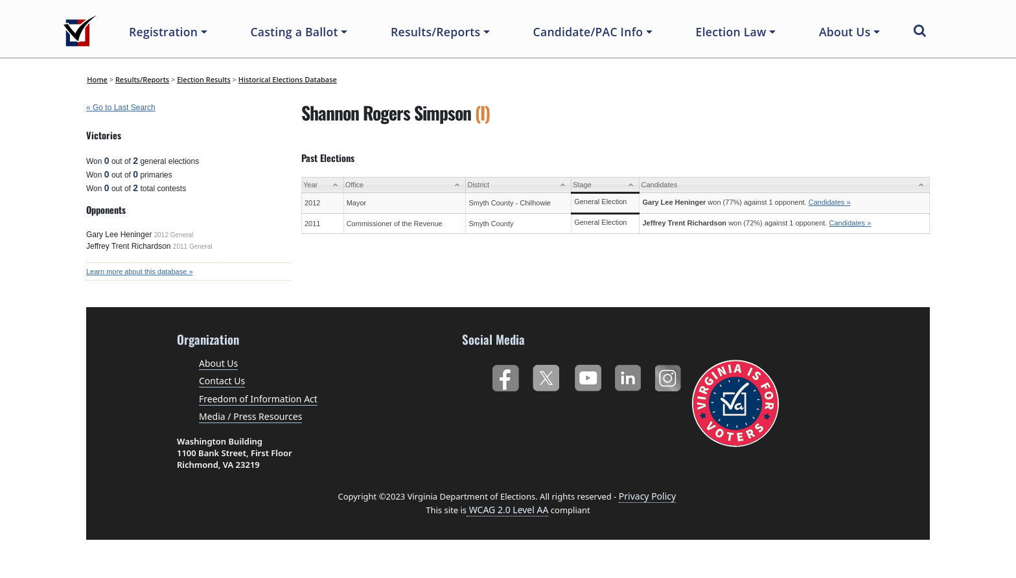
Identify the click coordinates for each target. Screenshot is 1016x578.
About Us (218, 363)
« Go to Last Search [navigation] (121, 107)
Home (97, 79)
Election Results (204, 79)
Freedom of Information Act (258, 399)
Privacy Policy (647, 496)
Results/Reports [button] (435, 32)
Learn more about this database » (139, 271)
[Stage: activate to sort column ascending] (606, 185)
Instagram (669, 375)
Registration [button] (163, 32)
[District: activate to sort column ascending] (519, 185)
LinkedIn (628, 375)
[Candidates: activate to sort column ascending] (785, 185)
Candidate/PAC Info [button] (588, 32)
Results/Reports (142, 79)
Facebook (505, 375)
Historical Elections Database (287, 79)
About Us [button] (845, 32)
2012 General (174, 234)
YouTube (587, 375)
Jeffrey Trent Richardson (128, 246)
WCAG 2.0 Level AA (507, 509)
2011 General (193, 246)
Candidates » (830, 202)
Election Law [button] (731, 32)
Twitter (545, 375)
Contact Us (222, 381)
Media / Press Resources (250, 416)
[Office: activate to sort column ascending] (404, 185)
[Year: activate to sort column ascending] (323, 185)
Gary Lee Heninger (119, 234)
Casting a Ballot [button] (294, 32)
